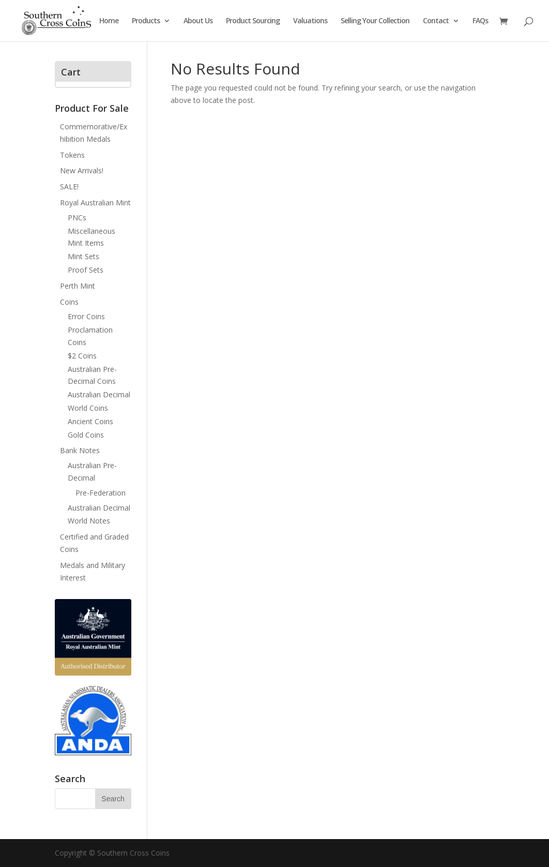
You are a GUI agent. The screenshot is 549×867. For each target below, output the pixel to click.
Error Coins (86, 316)
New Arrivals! (81, 170)
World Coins (88, 408)
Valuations (310, 21)
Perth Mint (77, 286)
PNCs (77, 217)
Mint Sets (83, 256)
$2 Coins (82, 356)
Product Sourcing (253, 21)
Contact (436, 21)
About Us (198, 21)
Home (108, 21)
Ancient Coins (90, 421)
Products (146, 21)
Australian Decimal (99, 394)
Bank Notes (80, 450)
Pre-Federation (100, 493)
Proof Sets (85, 270)
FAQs (480, 21)
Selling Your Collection (375, 21)
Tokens (72, 155)
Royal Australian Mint (95, 202)
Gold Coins (86, 435)
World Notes (89, 521)
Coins (69, 302)
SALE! (69, 186)
